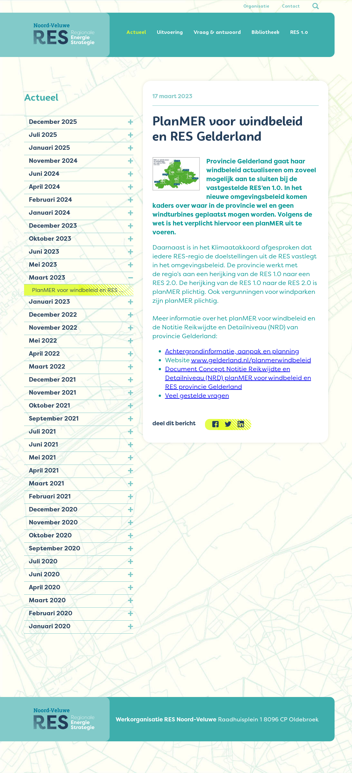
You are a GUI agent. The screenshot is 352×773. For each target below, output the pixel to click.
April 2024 (44, 186)
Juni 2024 (44, 173)
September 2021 (54, 418)
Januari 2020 (49, 626)
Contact (291, 6)
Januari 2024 (49, 212)
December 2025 (53, 121)
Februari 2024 (50, 199)
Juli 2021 (42, 431)
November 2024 (53, 160)
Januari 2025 (49, 147)
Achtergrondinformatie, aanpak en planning (232, 351)
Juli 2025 (43, 134)
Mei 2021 (42, 457)
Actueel (136, 32)
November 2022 (53, 327)
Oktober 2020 (50, 535)
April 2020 (44, 587)
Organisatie (256, 6)
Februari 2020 (50, 613)
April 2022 (44, 353)
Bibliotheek (265, 32)
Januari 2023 (49, 301)
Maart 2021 (46, 483)
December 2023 (53, 225)
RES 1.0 (299, 32)
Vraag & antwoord (217, 32)
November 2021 (52, 392)
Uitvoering (170, 32)
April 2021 (44, 470)
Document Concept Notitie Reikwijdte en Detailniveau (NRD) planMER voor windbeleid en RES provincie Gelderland (238, 378)
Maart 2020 (47, 600)
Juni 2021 (43, 444)
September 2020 (54, 548)
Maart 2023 (47, 277)
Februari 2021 (50, 496)
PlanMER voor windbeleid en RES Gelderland (82, 290)
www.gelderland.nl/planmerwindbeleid (251, 360)
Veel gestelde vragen (197, 395)
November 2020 (53, 522)
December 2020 (53, 509)
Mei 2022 (43, 340)
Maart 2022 (47, 366)
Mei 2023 (43, 264)
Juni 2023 (44, 251)
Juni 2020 (44, 574)
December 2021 (52, 379)
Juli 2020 (43, 561)
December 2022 (53, 314)
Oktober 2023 (50, 238)
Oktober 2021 (49, 405)
